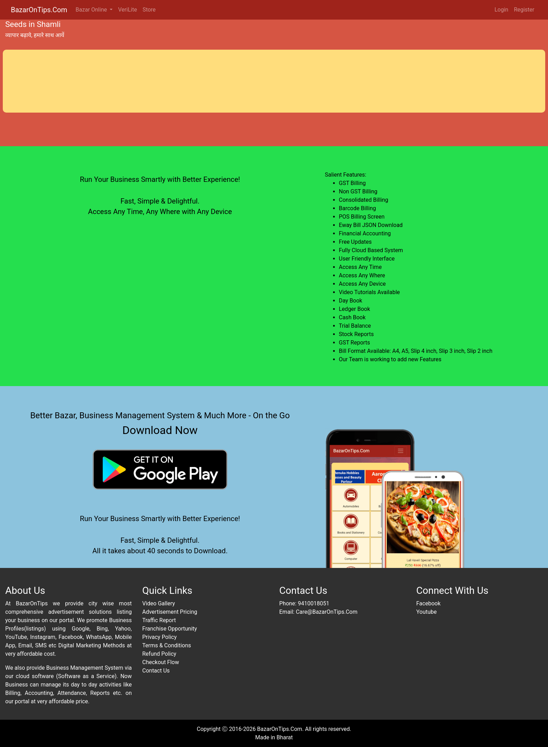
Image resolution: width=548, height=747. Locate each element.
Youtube (426, 612)
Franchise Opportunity (169, 628)
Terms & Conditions (166, 645)
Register (524, 9)
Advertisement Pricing (169, 612)
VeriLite (127, 9)
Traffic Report (159, 620)
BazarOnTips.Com (39, 10)
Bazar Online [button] (91, 9)
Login (501, 9)
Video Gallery (158, 603)
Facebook (428, 603)
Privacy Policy (159, 637)
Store (149, 9)
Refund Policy (159, 653)
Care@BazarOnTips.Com (326, 612)
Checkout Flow (160, 662)
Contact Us (156, 670)
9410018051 (313, 603)
